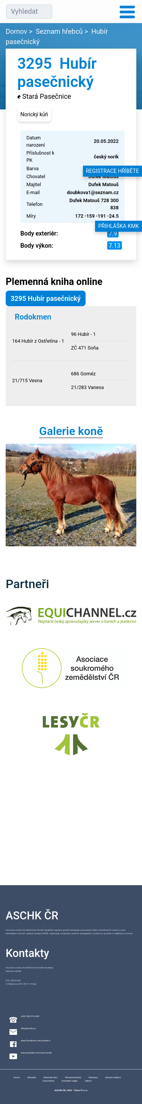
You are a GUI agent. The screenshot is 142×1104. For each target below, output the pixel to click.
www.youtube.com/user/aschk (36, 1052)
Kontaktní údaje (70, 1080)
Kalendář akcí (50, 1077)
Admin (88, 1080)
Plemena (93, 1077)
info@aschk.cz (28, 1028)
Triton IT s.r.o (80, 1090)
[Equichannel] (71, 620)
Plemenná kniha (73, 1077)
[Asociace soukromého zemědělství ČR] (71, 673)
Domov (16, 31)
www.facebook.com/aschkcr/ (36, 1040)
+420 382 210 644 (30, 1016)
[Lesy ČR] (71, 739)
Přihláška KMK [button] (118, 226)
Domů (17, 1077)
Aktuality (31, 1077)
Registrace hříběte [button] (112, 171)
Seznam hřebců (59, 31)
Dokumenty (48, 1080)
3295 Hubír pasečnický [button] (46, 298)
